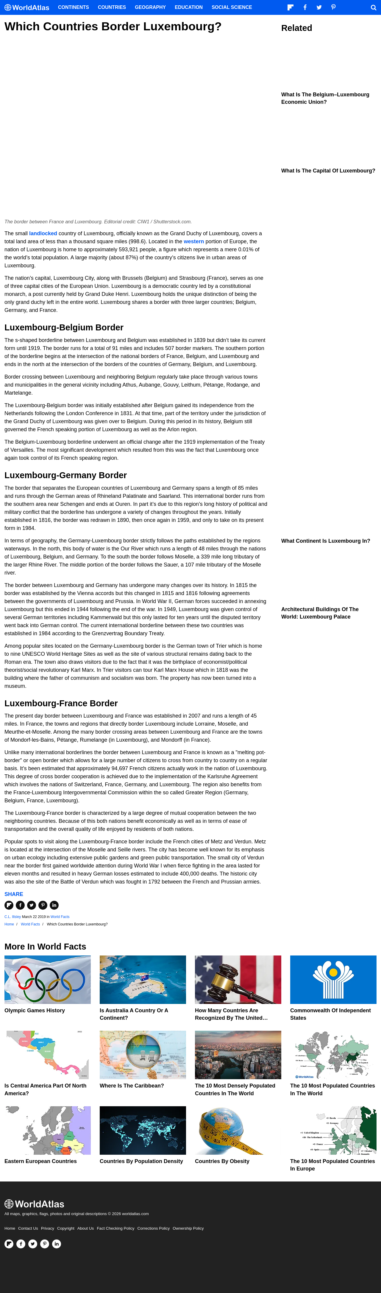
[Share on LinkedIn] (54, 905)
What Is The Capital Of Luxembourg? (328, 171)
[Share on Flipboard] (8, 905)
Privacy (47, 1228)
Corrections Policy (153, 1228)
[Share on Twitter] (31, 905)
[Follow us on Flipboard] (8, 1243)
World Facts (60, 917)
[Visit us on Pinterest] (44, 1243)
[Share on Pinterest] (42, 905)
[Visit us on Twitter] (32, 1243)
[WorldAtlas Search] (374, 7)
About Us (85, 1228)
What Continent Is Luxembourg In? (325, 541)
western (194, 241)
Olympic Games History (34, 1010)
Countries (112, 7)
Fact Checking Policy (115, 1228)
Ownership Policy (188, 1228)
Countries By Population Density (141, 1161)
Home (9, 1228)
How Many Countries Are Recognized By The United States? (229, 1018)
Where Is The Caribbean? (132, 1086)
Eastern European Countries (40, 1161)
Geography (150, 7)
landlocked (43, 233)
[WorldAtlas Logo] (29, 7)
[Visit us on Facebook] (20, 1243)
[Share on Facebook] (20, 905)
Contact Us (28, 1228)
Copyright (65, 1228)
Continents (73, 7)
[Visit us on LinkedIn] (56, 1243)
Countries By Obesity (222, 1161)
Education (189, 7)
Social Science (232, 7)
